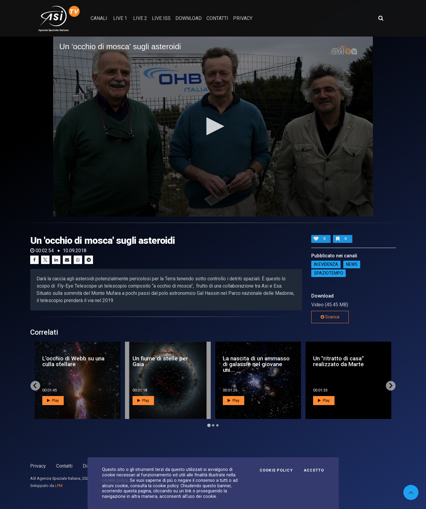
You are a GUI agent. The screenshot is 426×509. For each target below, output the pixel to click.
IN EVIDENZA (326, 264)
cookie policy (115, 480)
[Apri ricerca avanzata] (380, 18)
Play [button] (53, 400)
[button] (213, 126)
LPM (58, 485)
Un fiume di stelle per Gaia (160, 361)
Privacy (38, 466)
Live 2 (140, 18)
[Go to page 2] (213, 425)
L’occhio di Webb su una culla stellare (73, 361)
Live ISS (161, 18)
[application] (213, 126)
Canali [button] (99, 18)
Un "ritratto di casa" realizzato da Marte (338, 361)
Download (188, 18)
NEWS (351, 264)
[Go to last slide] (35, 386)
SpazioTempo (328, 273)
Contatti (64, 466)
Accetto (314, 470)
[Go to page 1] (208, 425)
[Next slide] (391, 386)
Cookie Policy (276, 470)
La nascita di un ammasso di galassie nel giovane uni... (256, 364)
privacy (242, 18)
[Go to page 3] (217, 425)
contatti (217, 18)
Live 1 (120, 18)
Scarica (330, 316)
